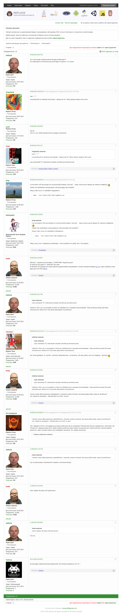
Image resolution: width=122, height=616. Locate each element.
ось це (97, 266)
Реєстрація (44, 5)
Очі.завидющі (42, 250)
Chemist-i (55, 168)
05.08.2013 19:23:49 (36, 91)
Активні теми (59, 23)
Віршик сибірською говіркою (42, 434)
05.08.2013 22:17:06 (36, 294)
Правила (28, 5)
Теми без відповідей (71, 23)
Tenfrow (9, 560)
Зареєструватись (59, 38)
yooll (8, 127)
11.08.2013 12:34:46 (36, 486)
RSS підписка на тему (110, 51)
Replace (50, 168)
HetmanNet (10, 215)
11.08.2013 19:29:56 (36, 522)
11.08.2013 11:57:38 (36, 449)
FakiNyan (41, 570)
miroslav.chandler (43, 168)
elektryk (9, 55)
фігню (45, 269)
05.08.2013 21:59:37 (36, 258)
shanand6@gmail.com (69, 608)
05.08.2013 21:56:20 (36, 214)
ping (7, 180)
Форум (9, 5)
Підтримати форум (109, 5)
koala (8, 258)
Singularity (10, 92)
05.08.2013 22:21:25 (36, 331)
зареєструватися (110, 47)
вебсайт (8, 291)
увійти (99, 47)
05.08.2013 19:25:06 (36, 126)
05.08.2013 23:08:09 (36, 412)
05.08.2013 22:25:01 (36, 370)
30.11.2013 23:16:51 (36, 559)
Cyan (8, 146)
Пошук (36, 5)
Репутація (9, 86)
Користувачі (18, 5)
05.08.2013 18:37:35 (36, 55)
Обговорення (34, 43)
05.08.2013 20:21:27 (36, 145)
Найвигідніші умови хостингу (89, 5)
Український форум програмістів (17, 43)
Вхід (52, 5)
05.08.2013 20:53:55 (36, 180)
